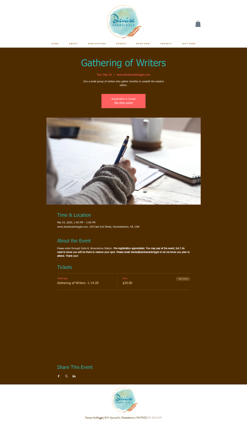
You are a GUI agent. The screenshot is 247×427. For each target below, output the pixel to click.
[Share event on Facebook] (58, 376)
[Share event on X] (66, 376)
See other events (123, 103)
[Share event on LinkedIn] (74, 376)
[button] (198, 23)
